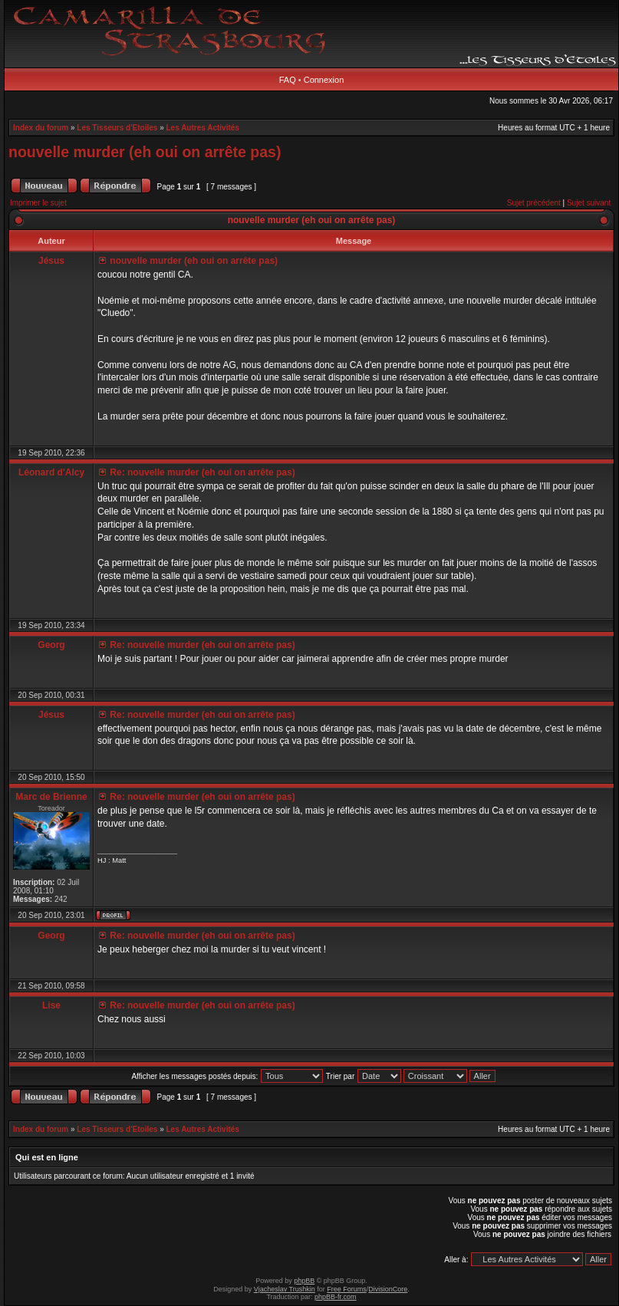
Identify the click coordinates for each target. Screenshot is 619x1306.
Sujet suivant (589, 203)
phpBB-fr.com (335, 1297)
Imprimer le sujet (38, 203)
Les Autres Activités (202, 127)
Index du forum (40, 127)
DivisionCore (387, 1289)
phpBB (304, 1281)
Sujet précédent (534, 203)
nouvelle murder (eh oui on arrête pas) (144, 151)
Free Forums (347, 1289)
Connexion (324, 79)
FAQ (287, 79)
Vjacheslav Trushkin (284, 1289)
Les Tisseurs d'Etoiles (117, 127)
